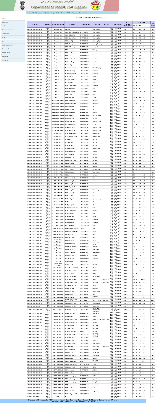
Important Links (6, 49)
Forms (4, 37)
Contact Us (83, 13)
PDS (68, 13)
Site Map (5, 60)
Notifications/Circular (8, 29)
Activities (5, 26)
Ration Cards (60, 13)
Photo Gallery (6, 52)
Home (4, 18)
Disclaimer (5, 56)
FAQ (3, 41)
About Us (5, 22)
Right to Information (8, 45)
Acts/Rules (5, 33)
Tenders (74, 13)
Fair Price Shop (49, 13)
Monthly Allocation (35, 13)
